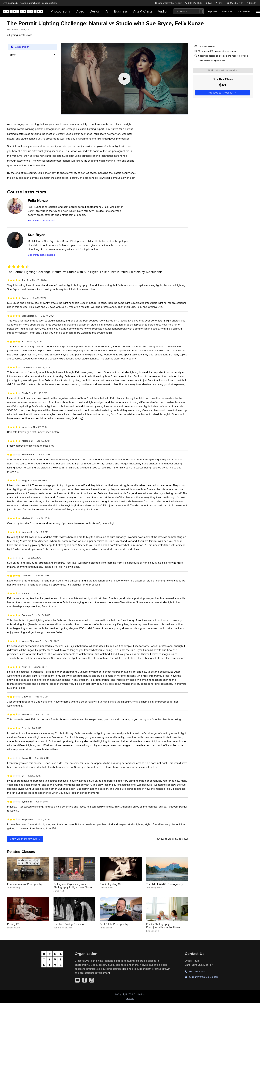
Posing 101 (13, 924)
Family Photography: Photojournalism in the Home (163, 925)
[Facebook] (84, 980)
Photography (60, 11)
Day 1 (13, 55)
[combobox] (188, 11)
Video (79, 11)
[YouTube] (77, 980)
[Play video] (124, 78)
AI (107, 11)
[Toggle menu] (258, 11)
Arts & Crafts (142, 11)
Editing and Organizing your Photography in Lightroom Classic (73, 885)
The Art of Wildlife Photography (164, 884)
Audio (162, 11)
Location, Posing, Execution (69, 924)
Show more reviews (25, 839)
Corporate (212, 11)
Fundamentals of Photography (24, 884)
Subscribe (227, 11)
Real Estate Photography (114, 924)
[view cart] (219, 3)
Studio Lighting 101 (111, 884)
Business (121, 11)
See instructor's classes (41, 220)
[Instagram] (91, 980)
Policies (130, 998)
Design (95, 11)
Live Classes (243, 11)
